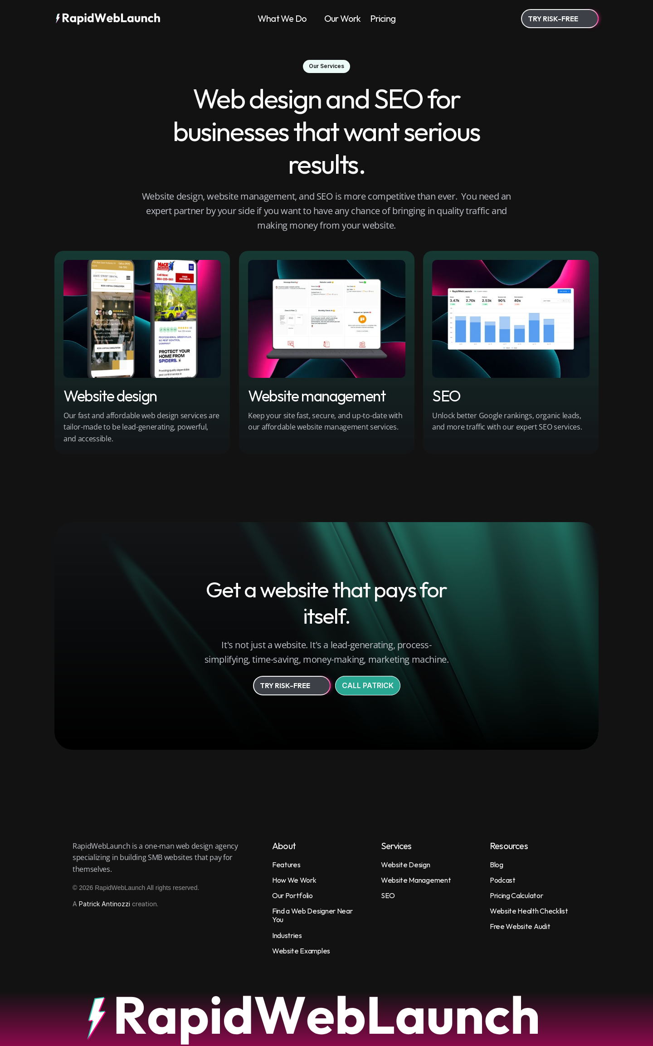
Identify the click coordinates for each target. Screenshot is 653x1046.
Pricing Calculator (516, 895)
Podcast (503, 880)
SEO (388, 895)
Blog (496, 864)
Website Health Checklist (529, 910)
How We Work (294, 880)
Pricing (382, 18)
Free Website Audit (520, 926)
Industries (287, 935)
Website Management (416, 880)
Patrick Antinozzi (104, 904)
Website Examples (301, 950)
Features (286, 864)
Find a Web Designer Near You (313, 915)
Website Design (405, 864)
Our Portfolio (292, 895)
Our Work (342, 18)
